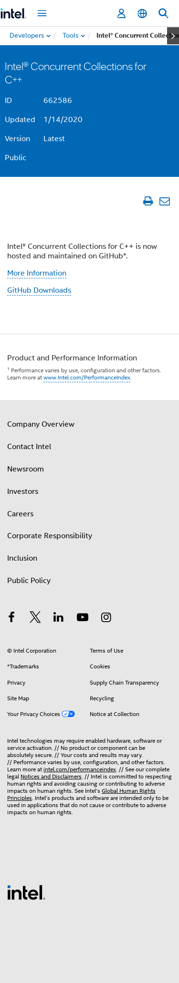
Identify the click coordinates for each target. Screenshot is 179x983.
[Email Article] (164, 201)
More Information (36, 273)
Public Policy (29, 580)
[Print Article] (147, 201)
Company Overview (40, 424)
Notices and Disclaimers (51, 776)
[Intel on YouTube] (82, 618)
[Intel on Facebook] (11, 618)
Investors (22, 491)
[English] (142, 13)
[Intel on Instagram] (106, 618)
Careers (20, 514)
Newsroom (25, 469)
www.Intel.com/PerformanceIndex (86, 377)
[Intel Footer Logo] (26, 892)
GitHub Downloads (39, 290)
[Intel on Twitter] (35, 618)
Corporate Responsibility (49, 536)
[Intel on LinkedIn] (59, 618)
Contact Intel (29, 446)
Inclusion (22, 558)
